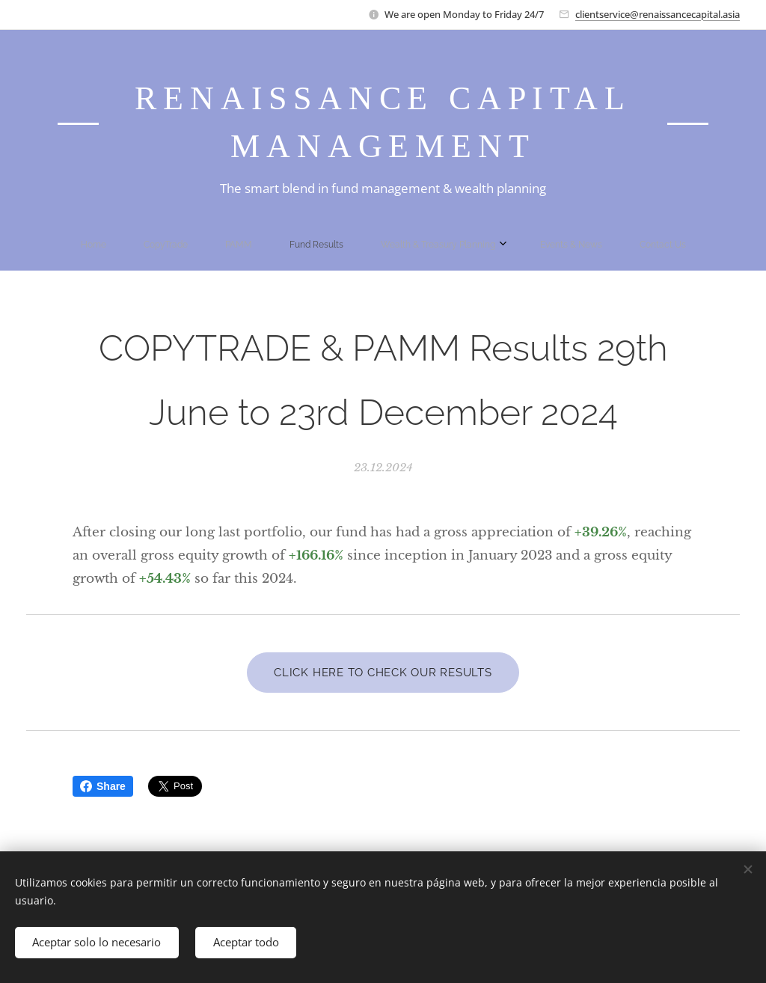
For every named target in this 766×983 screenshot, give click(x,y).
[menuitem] (276, 244)
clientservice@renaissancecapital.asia (657, 14)
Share (103, 786)
